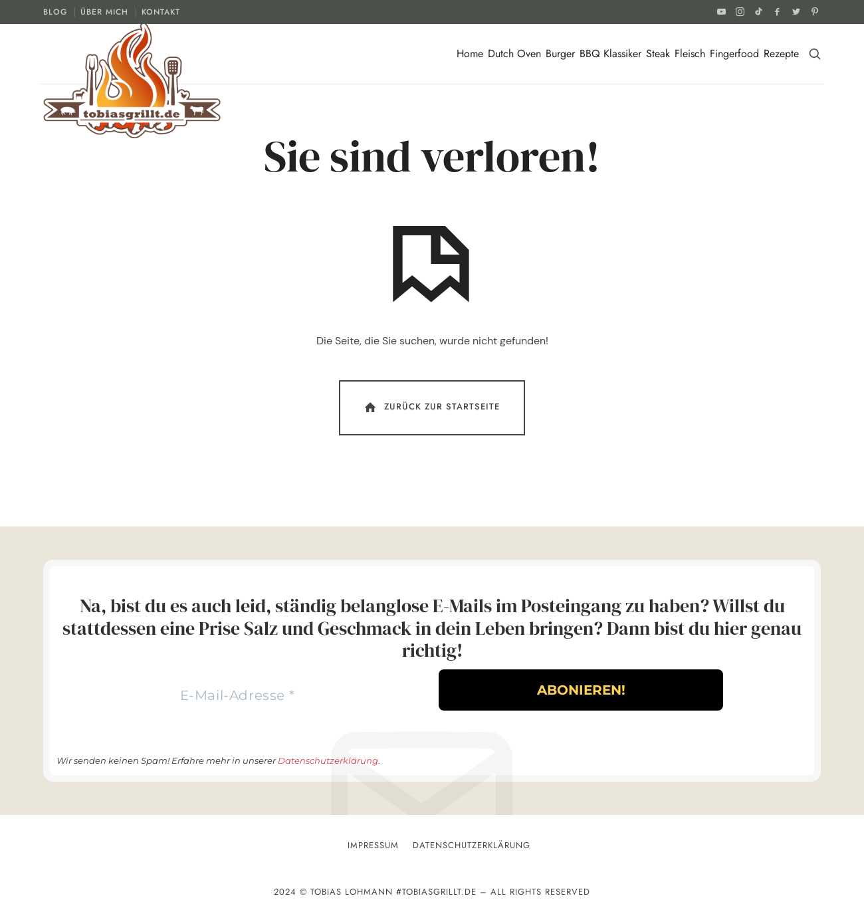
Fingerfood (734, 53)
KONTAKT (161, 12)
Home (470, 53)
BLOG (55, 12)
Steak (658, 53)
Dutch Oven (514, 53)
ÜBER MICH (104, 12)
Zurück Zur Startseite (431, 407)
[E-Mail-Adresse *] (237, 695)
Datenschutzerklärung (328, 760)
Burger (560, 53)
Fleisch (690, 53)
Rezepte (781, 53)
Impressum (373, 845)
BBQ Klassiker (610, 53)
